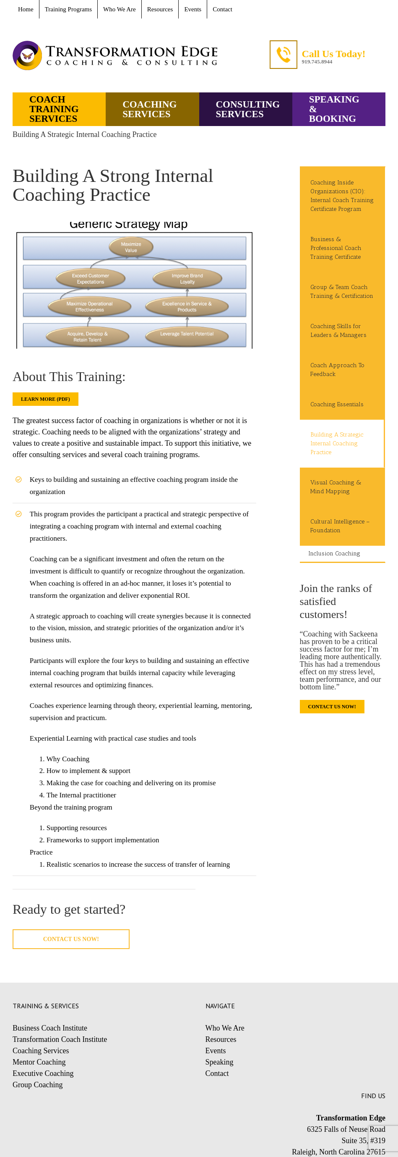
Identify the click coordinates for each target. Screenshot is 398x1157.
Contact (217, 1073)
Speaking (220, 1062)
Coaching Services (41, 1051)
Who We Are (225, 1028)
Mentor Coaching (39, 1062)
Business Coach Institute (50, 1028)
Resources (221, 1039)
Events (216, 1051)
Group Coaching (37, 1085)
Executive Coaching (43, 1073)
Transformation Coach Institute (60, 1039)
